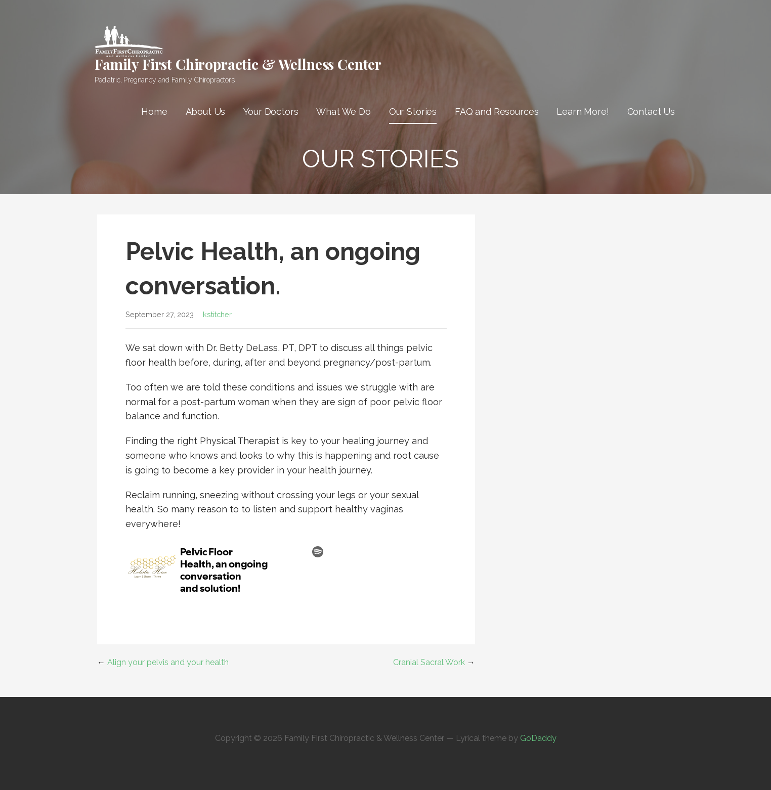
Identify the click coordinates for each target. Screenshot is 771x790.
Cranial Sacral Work (429, 662)
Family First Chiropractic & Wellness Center (238, 64)
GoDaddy (538, 738)
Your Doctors (270, 111)
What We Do (343, 111)
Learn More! (582, 111)
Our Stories (413, 111)
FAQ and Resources (496, 111)
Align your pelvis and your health (168, 662)
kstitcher (217, 314)
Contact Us (651, 111)
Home (154, 111)
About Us (206, 111)
